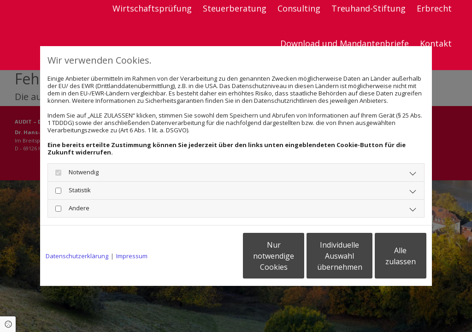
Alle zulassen (383, 256)
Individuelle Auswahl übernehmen (296, 256)
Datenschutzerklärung (77, 256)
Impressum (132, 256)
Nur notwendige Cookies (208, 256)
